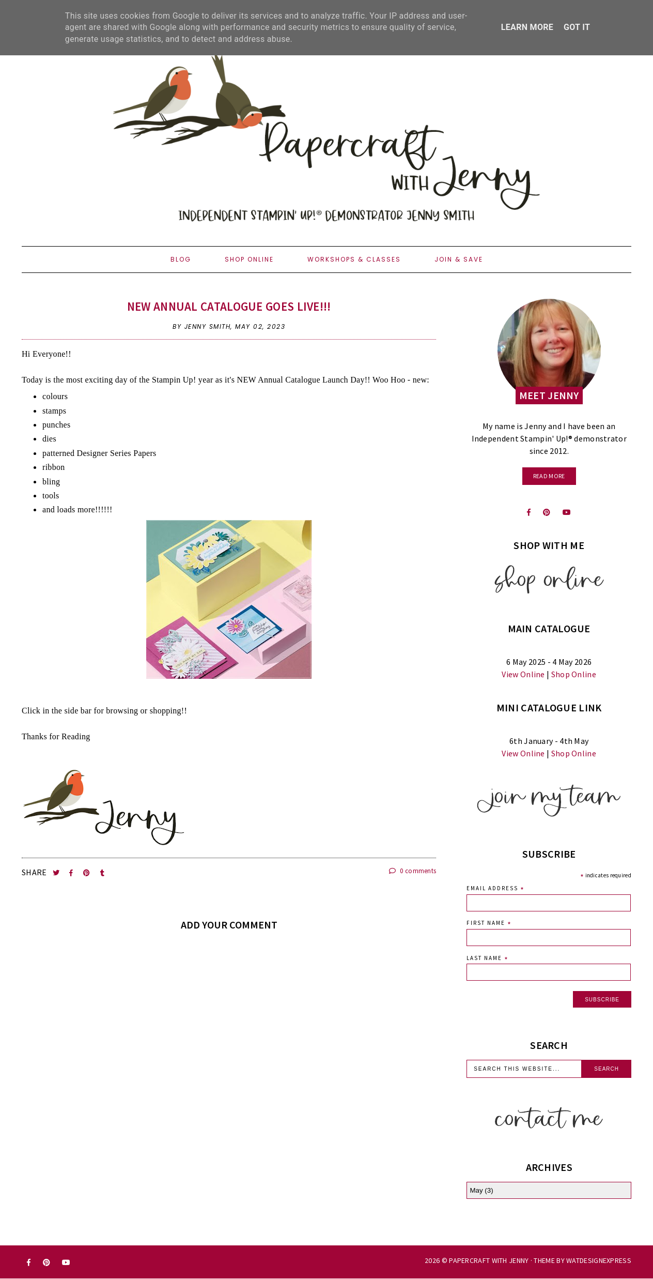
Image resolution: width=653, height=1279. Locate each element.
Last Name (488, 959)
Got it (577, 27)
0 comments (413, 870)
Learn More (527, 27)
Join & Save (458, 259)
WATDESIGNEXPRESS (598, 1260)
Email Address (496, 889)
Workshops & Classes (354, 259)
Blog (180, 259)
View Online (523, 674)
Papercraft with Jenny (488, 1260)
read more (549, 476)
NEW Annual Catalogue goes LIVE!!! (229, 306)
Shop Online (249, 259)
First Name (489, 924)
